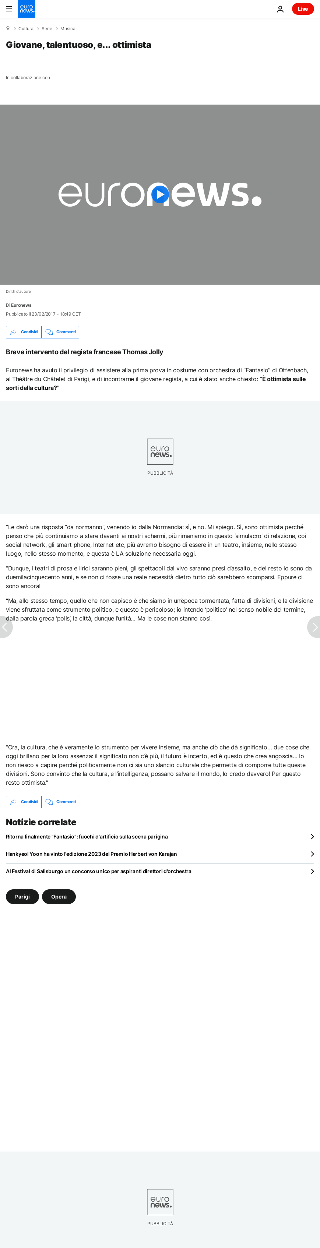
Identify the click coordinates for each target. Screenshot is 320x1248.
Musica (67, 29)
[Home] (8, 28)
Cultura (26, 29)
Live (303, 9)
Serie (47, 29)
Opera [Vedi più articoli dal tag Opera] (59, 896)
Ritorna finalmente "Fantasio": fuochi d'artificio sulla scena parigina (87, 836)
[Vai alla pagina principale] (26, 9)
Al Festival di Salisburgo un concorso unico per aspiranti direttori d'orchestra (98, 871)
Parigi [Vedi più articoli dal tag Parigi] (22, 896)
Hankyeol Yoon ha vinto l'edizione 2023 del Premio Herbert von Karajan (91, 854)
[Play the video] (160, 195)
